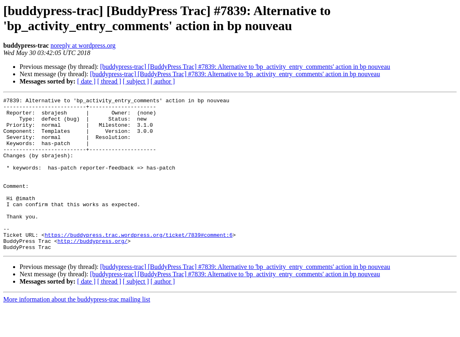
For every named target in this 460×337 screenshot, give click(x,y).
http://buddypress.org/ (93, 270)
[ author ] (163, 81)
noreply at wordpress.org (83, 45)
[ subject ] (136, 81)
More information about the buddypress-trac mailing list (76, 329)
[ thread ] (109, 81)
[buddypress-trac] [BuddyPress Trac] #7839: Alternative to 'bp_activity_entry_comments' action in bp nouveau (245, 66)
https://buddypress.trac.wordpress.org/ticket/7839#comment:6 (138, 263)
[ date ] (86, 81)
